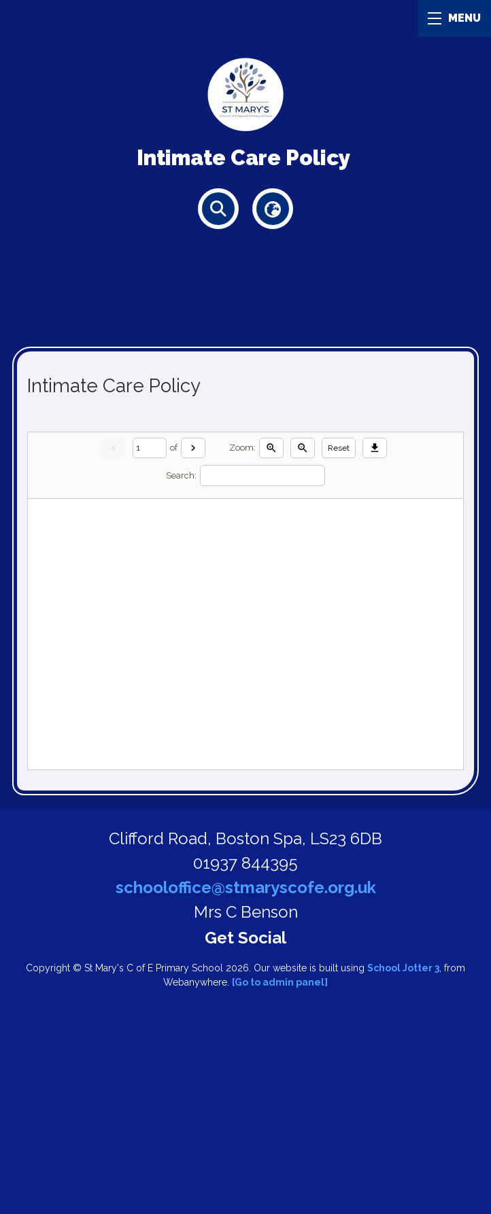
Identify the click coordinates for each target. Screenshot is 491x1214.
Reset (339, 448)
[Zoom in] (271, 448)
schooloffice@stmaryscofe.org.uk (246, 887)
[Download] (374, 448)
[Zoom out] (302, 448)
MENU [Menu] (454, 18)
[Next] (193, 448)
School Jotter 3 (403, 967)
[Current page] (150, 447)
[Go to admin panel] (280, 982)
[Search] (262, 475)
